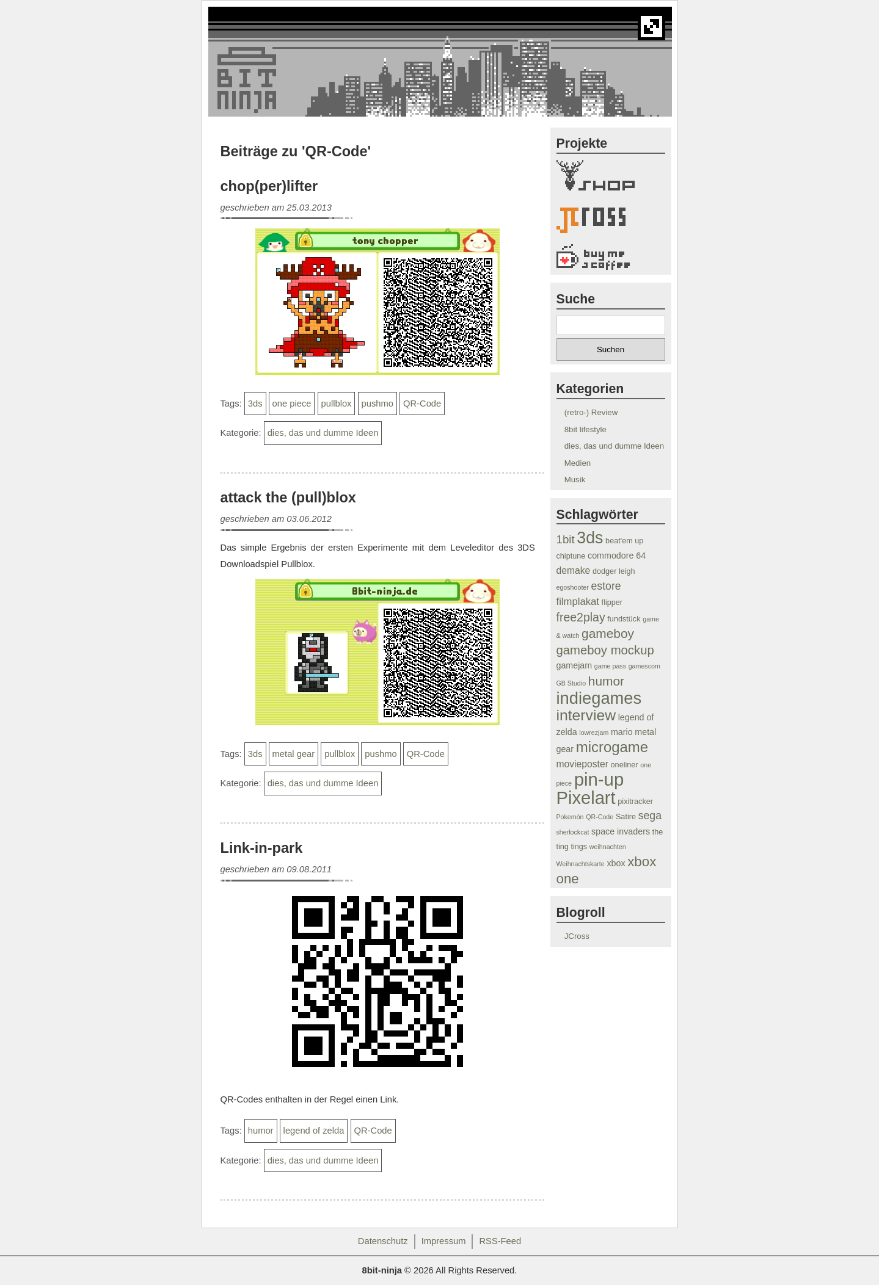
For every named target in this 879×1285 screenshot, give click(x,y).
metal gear (293, 754)
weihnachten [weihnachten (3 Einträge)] (607, 846)
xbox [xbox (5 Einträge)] (616, 863)
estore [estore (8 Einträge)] (606, 586)
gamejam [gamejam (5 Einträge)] (574, 665)
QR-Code (422, 403)
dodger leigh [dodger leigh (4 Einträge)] (614, 571)
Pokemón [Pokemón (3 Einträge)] (570, 816)
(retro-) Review (591, 412)
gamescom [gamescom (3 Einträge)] (644, 666)
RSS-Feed (500, 1241)
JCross (576, 936)
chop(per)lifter (269, 186)
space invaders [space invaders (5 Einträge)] (620, 831)
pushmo (377, 403)
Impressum (443, 1241)
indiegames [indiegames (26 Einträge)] (599, 698)
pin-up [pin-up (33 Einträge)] (599, 779)
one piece (292, 403)
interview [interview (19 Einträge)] (586, 715)
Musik (575, 479)
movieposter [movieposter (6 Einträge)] (582, 764)
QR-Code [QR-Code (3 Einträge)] (599, 816)
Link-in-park (262, 848)
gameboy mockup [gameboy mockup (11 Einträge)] (605, 650)
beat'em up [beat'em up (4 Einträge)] (624, 541)
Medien (577, 463)
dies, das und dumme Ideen (323, 433)
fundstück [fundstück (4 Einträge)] (623, 619)
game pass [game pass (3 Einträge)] (610, 666)
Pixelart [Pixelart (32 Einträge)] (586, 798)
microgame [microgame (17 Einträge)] (612, 747)
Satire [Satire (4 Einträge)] (626, 817)
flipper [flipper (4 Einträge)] (612, 602)
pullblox (336, 403)
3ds (255, 403)
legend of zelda (314, 1130)
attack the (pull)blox (288, 497)
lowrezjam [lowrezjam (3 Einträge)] (593, 732)
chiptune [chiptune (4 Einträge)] (571, 556)
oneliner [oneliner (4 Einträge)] (624, 765)
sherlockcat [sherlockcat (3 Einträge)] (572, 832)
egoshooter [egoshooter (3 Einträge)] (572, 587)
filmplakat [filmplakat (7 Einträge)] (577, 601)
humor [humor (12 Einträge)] (606, 681)
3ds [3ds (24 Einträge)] (590, 538)
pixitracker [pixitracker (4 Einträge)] (635, 801)
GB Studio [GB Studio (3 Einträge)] (571, 683)
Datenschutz (383, 1241)
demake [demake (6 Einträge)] (573, 570)
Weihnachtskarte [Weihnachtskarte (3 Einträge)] (580, 863)
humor (261, 1130)
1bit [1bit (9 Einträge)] (565, 539)
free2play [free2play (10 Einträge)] (580, 617)
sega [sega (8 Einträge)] (650, 815)
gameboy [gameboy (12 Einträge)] (608, 633)
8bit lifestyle (585, 429)
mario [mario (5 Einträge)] (622, 732)
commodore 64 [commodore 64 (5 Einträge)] (617, 555)
